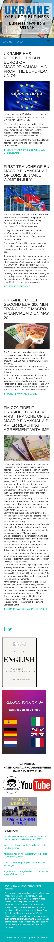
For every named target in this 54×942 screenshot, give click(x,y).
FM (10, 609)
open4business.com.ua (17, 938)
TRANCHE (32, 394)
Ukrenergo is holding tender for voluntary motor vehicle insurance (25, 846)
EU (7, 286)
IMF (14, 609)
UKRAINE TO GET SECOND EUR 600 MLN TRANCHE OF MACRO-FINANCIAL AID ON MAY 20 (26, 309)
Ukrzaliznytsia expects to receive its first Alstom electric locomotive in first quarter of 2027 (25, 837)
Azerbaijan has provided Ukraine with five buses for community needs (25, 855)
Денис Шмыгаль (11, 153)
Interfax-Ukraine (39, 938)
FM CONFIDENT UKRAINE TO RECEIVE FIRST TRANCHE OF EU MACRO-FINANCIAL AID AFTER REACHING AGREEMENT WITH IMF (26, 418)
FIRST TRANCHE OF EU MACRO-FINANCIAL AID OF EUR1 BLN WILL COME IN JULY (26, 173)
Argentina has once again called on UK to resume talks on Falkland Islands (26, 872)
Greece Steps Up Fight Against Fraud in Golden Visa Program (25, 864)
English (22, 42)
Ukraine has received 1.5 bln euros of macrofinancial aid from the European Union (26, 64)
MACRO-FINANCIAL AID (33, 150)
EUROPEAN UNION (14, 150)
